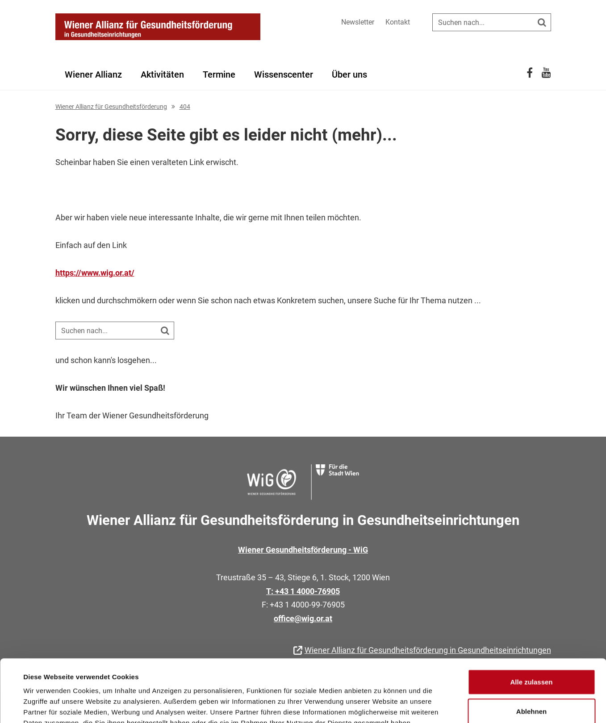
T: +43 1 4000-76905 (303, 591)
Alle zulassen (531, 628)
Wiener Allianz (93, 74)
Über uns (349, 74)
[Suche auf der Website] (491, 22)
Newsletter (357, 22)
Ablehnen (531, 657)
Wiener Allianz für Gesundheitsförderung (111, 106)
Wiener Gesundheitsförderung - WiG (303, 549)
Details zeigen (381, 705)
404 (185, 106)
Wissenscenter (283, 74)
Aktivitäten (162, 74)
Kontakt (397, 22)
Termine (219, 74)
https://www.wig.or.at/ (94, 272)
